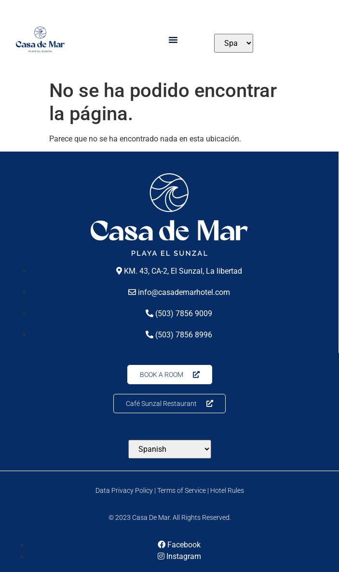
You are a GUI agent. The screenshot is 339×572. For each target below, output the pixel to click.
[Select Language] (233, 43)
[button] (173, 39)
